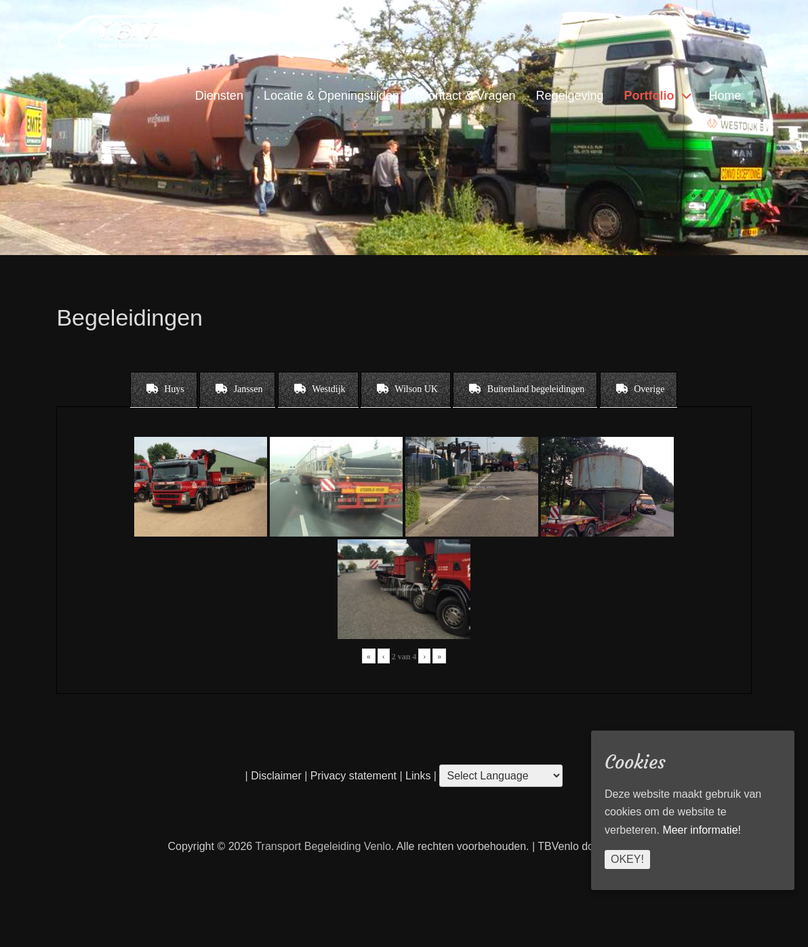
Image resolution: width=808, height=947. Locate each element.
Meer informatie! (701, 830)
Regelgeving (569, 95)
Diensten (219, 95)
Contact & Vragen (467, 95)
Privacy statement (353, 775)
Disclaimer (276, 775)
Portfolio (649, 95)
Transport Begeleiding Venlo (322, 846)
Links (417, 775)
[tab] (163, 389)
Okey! (627, 859)
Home (725, 95)
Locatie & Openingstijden (331, 95)
